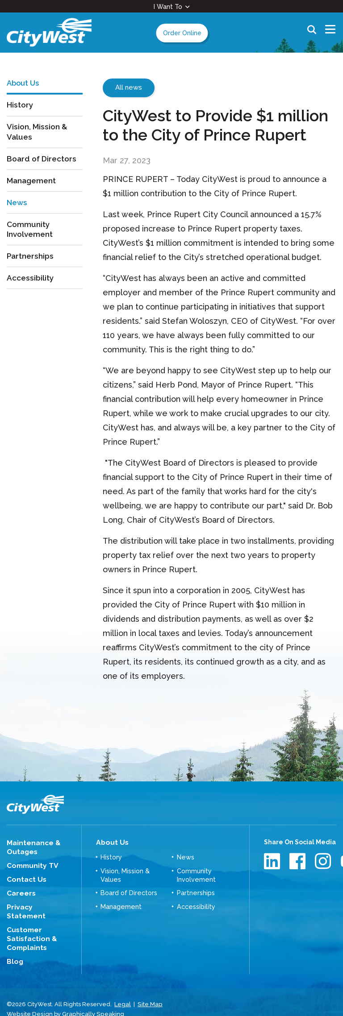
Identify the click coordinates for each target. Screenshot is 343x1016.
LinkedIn (273, 861)
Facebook (298, 861)
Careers (20, 890)
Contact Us (24, 877)
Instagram (324, 861)
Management (33, 186)
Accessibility (31, 283)
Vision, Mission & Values (38, 138)
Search (312, 32)
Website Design (29, 998)
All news (128, 87)
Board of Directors (43, 165)
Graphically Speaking (90, 998)
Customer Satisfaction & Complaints (29, 925)
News (18, 208)
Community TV (30, 864)
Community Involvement (31, 235)
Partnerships (31, 262)
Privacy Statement (37, 904)
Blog (14, 946)
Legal (122, 989)
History (20, 111)
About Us (110, 842)
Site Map (150, 989)
